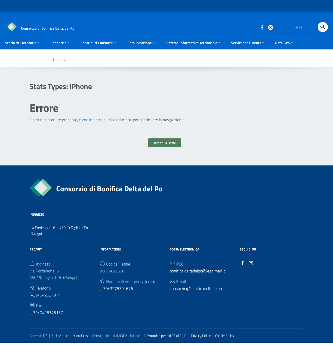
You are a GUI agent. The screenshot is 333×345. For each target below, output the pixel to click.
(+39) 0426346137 (46, 314)
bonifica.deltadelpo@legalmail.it (197, 273)
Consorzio (58, 45)
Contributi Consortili (97, 45)
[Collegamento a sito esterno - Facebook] (262, 27)
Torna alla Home (165, 145)
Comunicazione (139, 45)
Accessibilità (38, 337)
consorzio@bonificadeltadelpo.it (197, 291)
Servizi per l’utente (246, 45)
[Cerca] (323, 27)
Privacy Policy (201, 337)
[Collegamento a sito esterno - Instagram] (270, 27)
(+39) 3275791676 (116, 291)
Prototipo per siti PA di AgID (167, 337)
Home (57, 62)
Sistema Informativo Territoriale (191, 45)
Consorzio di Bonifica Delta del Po (109, 190)
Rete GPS (282, 45)
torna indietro (90, 122)
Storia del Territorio (21, 45)
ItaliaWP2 (120, 337)
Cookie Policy (224, 337)
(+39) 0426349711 (46, 297)
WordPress (81, 337)
